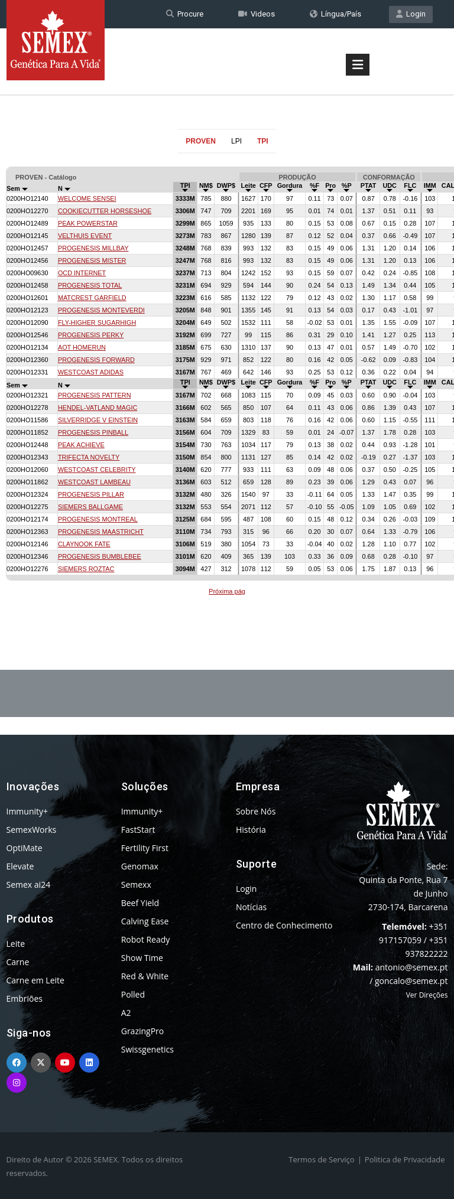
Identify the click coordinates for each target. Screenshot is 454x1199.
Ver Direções (427, 995)
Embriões (25, 998)
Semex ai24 (29, 884)
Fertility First (144, 847)
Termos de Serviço (321, 1159)
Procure (184, 13)
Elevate (20, 866)
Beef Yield (140, 902)
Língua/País (335, 13)
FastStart (138, 829)
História (251, 829)
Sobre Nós (256, 811)
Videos (256, 13)
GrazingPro (142, 1031)
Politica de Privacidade (405, 1159)
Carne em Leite (35, 980)
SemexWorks (32, 829)
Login (411, 13)
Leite (16, 943)
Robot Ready (145, 939)
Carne (18, 961)
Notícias (251, 907)
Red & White (144, 976)
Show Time (142, 957)
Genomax (139, 866)
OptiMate (25, 847)
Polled (133, 994)
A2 (126, 1012)
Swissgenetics (147, 1049)
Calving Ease (145, 921)
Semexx (136, 884)
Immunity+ (27, 811)
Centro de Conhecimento (284, 925)
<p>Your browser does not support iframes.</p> (227, 383)
